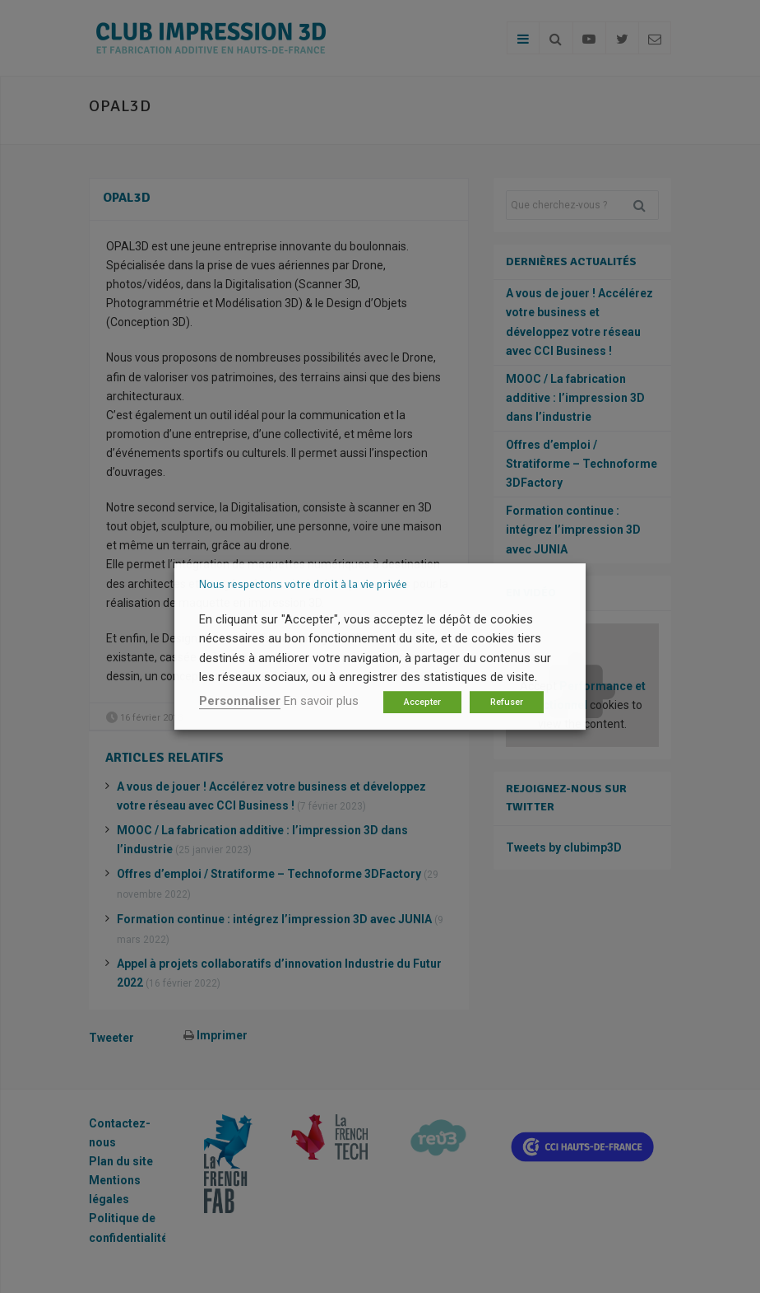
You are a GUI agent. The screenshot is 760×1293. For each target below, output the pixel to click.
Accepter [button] (422, 702)
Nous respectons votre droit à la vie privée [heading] (303, 584)
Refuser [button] (506, 702)
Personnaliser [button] (239, 700)
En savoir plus (321, 700)
